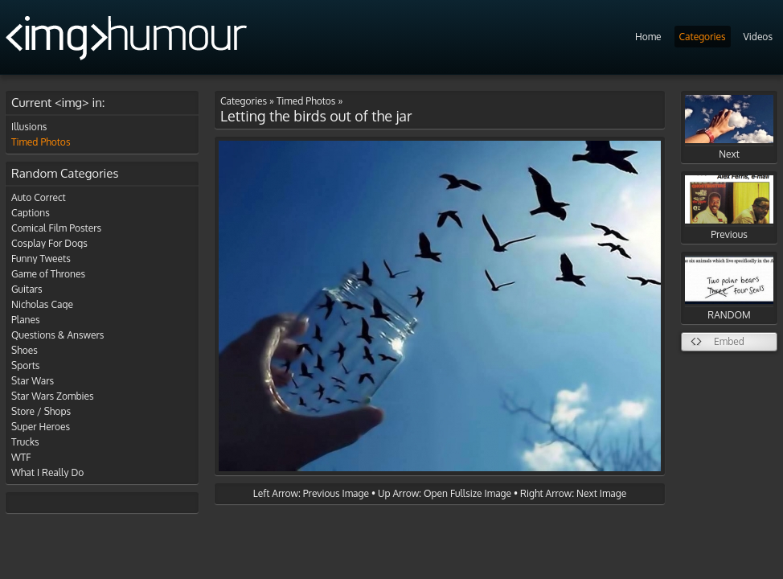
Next (729, 127)
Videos (758, 37)
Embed (729, 341)
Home (648, 37)
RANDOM (729, 288)
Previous (729, 207)
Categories (702, 37)
